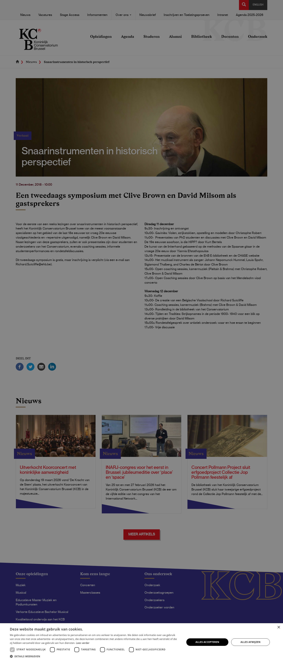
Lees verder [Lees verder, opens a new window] (83, 643)
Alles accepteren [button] (207, 642)
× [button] (278, 627)
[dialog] (141, 330)
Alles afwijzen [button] (251, 642)
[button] (95, 656)
